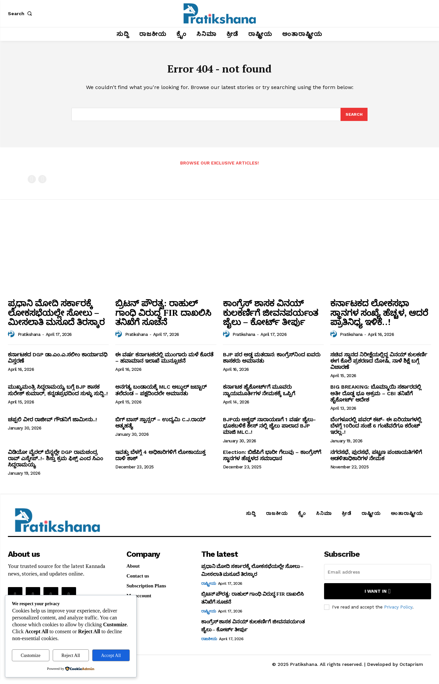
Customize (31, 655)
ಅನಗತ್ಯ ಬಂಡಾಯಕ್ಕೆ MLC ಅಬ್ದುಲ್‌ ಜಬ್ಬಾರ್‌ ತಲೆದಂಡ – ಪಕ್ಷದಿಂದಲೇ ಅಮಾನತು (160, 394)
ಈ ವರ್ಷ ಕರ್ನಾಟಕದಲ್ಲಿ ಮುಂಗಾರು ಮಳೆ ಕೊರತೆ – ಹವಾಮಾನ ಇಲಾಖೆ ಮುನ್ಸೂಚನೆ (164, 362)
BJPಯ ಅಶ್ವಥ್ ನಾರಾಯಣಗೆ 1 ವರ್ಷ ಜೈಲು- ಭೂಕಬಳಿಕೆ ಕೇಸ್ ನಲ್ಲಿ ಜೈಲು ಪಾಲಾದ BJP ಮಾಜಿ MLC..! (269, 430)
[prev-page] (32, 183)
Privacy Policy (398, 611)
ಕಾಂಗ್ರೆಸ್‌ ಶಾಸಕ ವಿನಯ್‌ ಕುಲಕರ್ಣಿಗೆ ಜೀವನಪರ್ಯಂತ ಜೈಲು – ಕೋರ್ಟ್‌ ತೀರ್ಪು (270, 317)
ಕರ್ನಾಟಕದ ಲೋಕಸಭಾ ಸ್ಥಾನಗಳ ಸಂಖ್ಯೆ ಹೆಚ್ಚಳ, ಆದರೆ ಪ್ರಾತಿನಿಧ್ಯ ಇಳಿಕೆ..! (379, 317)
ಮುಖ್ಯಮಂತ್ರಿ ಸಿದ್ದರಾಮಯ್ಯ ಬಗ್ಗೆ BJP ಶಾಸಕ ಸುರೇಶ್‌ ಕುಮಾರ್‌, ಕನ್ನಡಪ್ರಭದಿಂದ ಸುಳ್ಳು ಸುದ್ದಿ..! (58, 394)
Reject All (71, 655)
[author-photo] (12, 338)
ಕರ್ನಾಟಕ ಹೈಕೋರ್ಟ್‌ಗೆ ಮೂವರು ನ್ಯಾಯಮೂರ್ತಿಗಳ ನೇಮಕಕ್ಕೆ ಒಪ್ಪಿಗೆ (259, 394)
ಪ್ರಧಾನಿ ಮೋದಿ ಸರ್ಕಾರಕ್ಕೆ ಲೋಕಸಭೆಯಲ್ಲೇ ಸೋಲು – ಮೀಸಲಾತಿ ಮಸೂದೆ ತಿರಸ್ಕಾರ (56, 317)
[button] (21, 13)
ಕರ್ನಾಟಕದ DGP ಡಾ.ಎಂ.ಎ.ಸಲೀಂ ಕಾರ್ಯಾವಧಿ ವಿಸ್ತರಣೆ (57, 362)
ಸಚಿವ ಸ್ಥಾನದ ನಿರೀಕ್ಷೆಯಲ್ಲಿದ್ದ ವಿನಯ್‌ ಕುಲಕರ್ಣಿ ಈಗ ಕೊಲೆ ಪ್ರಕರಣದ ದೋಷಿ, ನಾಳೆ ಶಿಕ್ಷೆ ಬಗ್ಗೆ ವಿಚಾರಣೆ (378, 365)
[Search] (354, 118)
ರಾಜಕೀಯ (209, 643)
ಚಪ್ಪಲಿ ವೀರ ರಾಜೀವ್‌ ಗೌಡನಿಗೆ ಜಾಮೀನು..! (52, 424)
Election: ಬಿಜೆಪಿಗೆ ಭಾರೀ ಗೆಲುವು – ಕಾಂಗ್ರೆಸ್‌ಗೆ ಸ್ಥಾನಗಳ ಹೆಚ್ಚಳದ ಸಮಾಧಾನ (272, 459)
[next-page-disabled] (42, 183)
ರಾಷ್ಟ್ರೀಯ (208, 588)
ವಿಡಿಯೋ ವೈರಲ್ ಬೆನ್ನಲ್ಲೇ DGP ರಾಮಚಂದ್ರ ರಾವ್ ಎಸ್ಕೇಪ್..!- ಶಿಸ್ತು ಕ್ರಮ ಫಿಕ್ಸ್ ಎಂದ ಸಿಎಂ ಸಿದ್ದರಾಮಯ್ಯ (55, 462)
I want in (378, 596)
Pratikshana (29, 339)
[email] (377, 576)
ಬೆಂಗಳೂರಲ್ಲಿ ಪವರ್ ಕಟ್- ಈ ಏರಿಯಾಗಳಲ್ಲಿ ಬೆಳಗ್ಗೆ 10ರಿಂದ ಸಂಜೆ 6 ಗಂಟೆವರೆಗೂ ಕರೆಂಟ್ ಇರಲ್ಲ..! (376, 430)
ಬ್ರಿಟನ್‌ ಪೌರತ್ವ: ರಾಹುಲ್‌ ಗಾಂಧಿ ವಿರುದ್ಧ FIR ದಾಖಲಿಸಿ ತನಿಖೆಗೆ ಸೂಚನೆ (163, 317)
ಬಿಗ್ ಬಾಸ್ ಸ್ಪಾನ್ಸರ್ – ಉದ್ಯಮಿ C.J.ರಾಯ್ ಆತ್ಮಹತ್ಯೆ (160, 427)
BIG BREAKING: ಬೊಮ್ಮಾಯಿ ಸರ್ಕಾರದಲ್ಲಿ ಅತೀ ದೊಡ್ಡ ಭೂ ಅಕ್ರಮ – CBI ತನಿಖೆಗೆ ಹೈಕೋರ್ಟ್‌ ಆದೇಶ (375, 397)
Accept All (111, 655)
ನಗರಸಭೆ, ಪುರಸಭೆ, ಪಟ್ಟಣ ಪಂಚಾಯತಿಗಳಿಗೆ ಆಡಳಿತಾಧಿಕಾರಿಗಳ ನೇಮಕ (376, 459)
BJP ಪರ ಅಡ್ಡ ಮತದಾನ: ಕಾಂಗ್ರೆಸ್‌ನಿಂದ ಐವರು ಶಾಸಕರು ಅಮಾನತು (271, 362)
